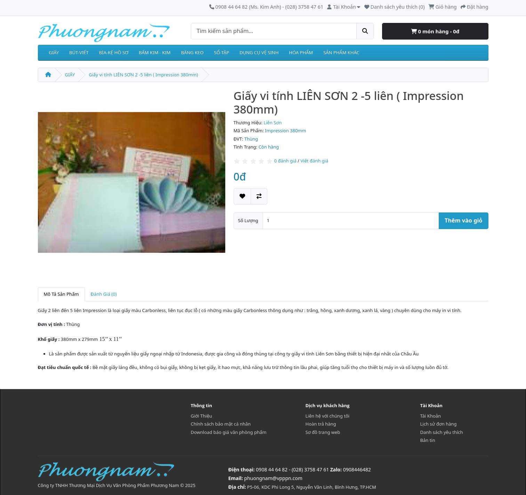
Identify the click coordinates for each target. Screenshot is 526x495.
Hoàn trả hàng (321, 424)
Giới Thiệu (201, 416)
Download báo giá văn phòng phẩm (229, 432)
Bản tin (427, 440)
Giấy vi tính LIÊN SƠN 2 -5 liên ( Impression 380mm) (143, 75)
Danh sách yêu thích (441, 432)
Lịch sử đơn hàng (438, 424)
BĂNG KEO (192, 52)
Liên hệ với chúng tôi (328, 416)
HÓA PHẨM (301, 52)
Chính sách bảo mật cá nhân (221, 424)
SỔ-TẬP (221, 52)
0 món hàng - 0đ (435, 31)
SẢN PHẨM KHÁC (341, 52)
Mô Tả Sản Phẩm (61, 294)
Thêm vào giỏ (463, 220)
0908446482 (357, 469)
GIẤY (54, 52)
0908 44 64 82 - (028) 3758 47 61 (292, 469)
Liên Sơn (273, 122)
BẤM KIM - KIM (154, 52)
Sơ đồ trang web (323, 432)
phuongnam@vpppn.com (273, 478)
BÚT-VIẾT (79, 52)
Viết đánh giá (314, 161)
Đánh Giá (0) (104, 294)
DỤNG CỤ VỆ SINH (259, 52)
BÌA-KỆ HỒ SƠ (114, 52)
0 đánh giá (285, 161)
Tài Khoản (430, 416)
